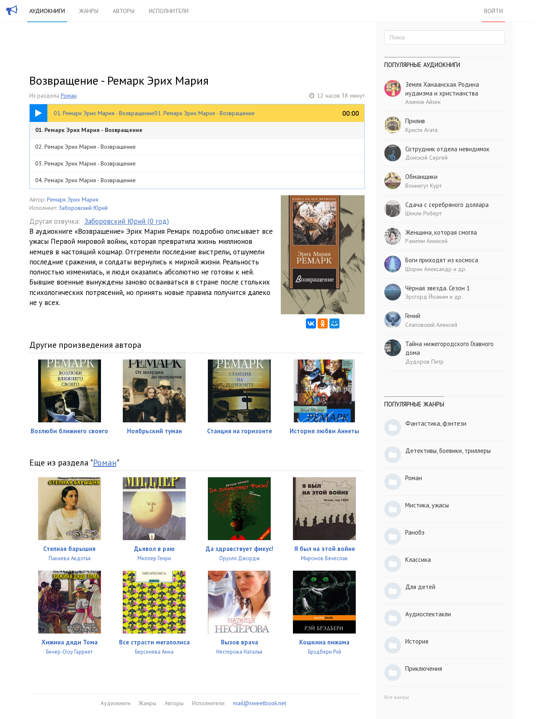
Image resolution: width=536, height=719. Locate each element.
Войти (493, 11)
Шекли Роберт (423, 213)
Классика (418, 560)
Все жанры (396, 697)
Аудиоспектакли (428, 614)
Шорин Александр (428, 269)
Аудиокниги (47, 11)
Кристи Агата (421, 130)
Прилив (415, 121)
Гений (412, 316)
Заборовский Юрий (83, 208)
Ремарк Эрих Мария (72, 199)
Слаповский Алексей (431, 324)
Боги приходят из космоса (441, 260)
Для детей (420, 587)
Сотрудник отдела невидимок (447, 149)
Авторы (124, 11)
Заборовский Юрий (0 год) (126, 221)
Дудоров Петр (424, 361)
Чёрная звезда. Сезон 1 (437, 288)
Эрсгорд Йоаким (426, 296)
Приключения (423, 668)
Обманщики (421, 177)
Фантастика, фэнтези (435, 423)
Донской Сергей (426, 157)
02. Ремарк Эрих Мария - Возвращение (85, 146)
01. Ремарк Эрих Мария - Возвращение (88, 130)
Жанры (88, 11)
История (416, 641)
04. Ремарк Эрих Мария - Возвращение (85, 180)
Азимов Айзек (422, 102)
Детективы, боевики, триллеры (448, 451)
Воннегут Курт (423, 185)
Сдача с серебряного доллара (447, 205)
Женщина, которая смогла (441, 232)
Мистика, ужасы (427, 505)
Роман (69, 95)
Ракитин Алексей (426, 241)
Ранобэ (415, 532)
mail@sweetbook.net (259, 703)
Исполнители (169, 11)
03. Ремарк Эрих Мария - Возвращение (85, 163)
